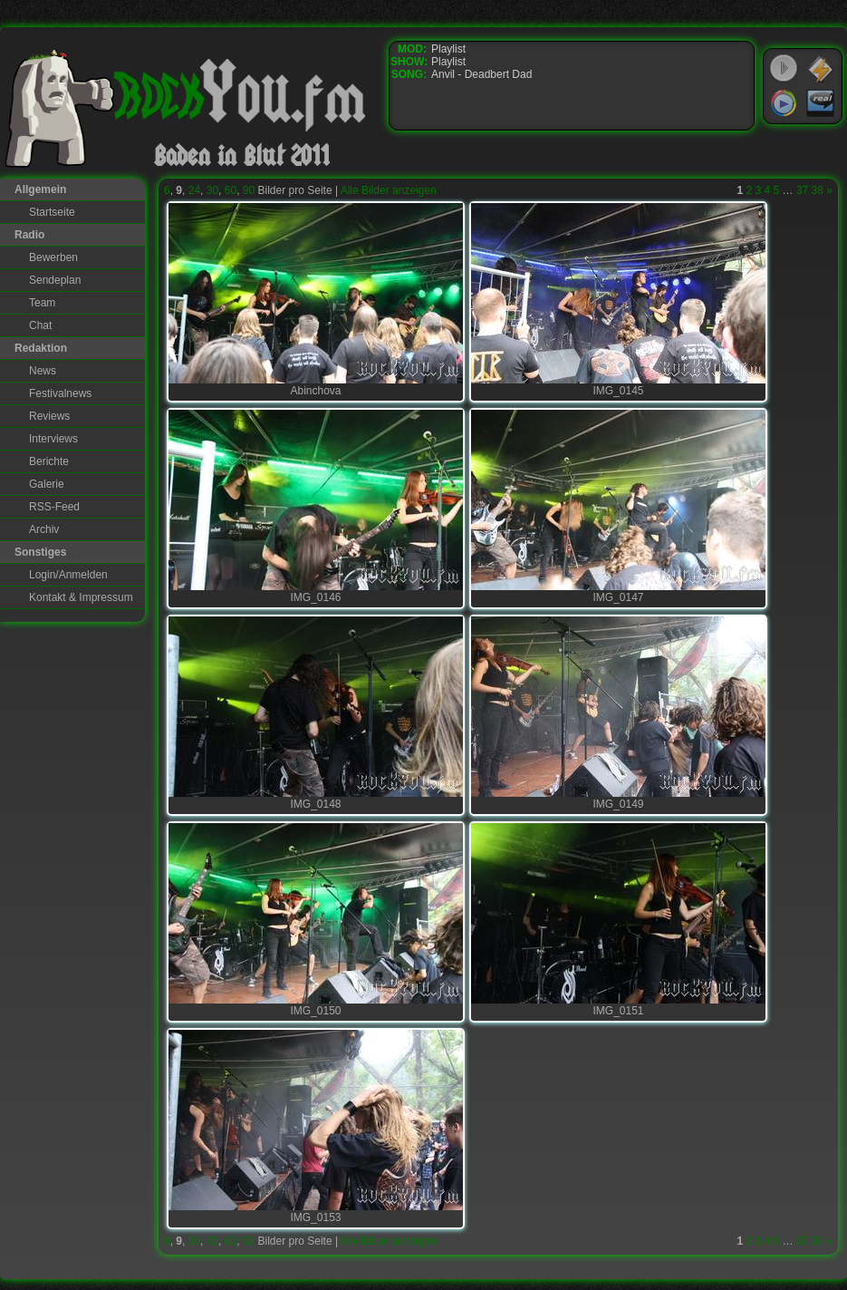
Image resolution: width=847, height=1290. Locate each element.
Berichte (49, 461)
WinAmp (820, 68)
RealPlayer (820, 103)
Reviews (49, 416)
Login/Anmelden (68, 574)
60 (230, 190)
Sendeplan (55, 280)
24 (194, 190)
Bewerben (53, 257)
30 (212, 190)
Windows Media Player (783, 103)
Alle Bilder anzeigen (389, 190)
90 (249, 190)
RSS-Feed (54, 506)
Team (42, 302)
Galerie (46, 484)
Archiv (44, 529)
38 (817, 190)
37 (802, 190)
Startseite (52, 212)
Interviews (53, 438)
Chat (40, 325)
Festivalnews (60, 393)
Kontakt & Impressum (81, 597)
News (42, 370)
